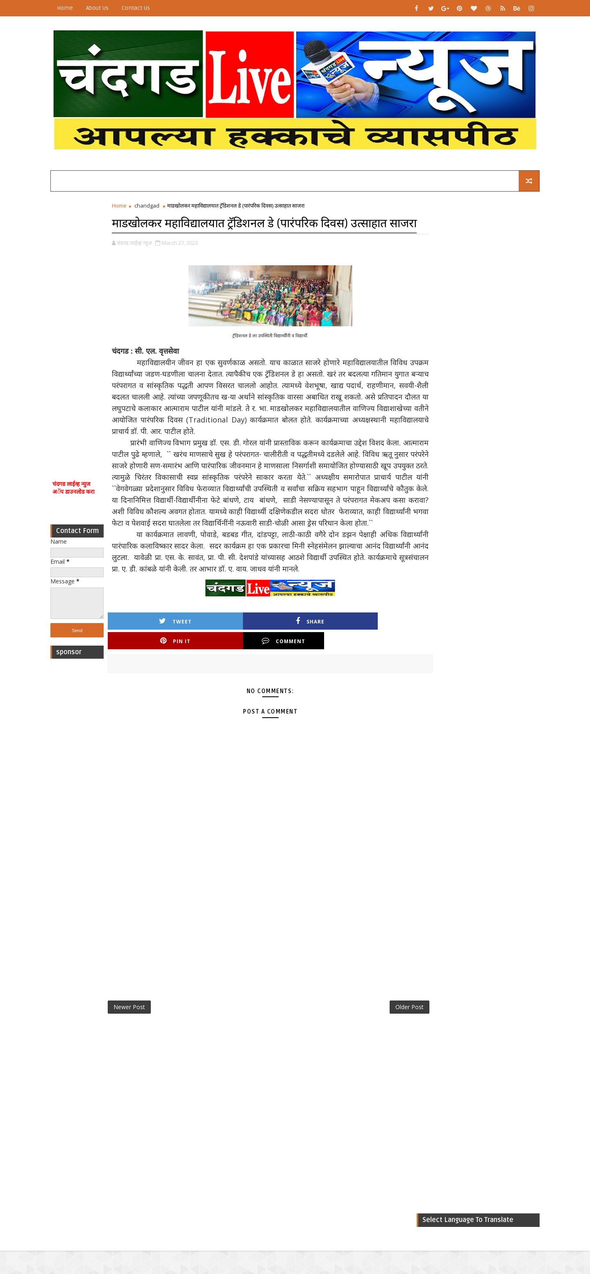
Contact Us (147, 8)
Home (76, 8)
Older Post (376, 1050)
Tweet (154, 683)
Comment (364, 683)
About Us (108, 8)
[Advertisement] (88, 322)
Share (224, 683)
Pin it (294, 683)
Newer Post (140, 1050)
